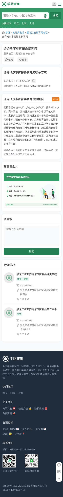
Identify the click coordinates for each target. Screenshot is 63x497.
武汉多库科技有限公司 (35, 486)
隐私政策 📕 (40, 408)
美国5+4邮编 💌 (11, 429)
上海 (31, 23)
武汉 (16, 23)
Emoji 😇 (7, 434)
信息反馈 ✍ (24, 408)
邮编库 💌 (41, 429)
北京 (24, 23)
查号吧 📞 (27, 429)
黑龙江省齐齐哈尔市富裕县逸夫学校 (36, 274)
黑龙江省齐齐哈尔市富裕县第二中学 (36, 309)
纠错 (55, 99)
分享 (23, 59)
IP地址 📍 (20, 434)
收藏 (9, 59)
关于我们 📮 (9, 408)
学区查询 (13, 4)
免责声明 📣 (9, 413)
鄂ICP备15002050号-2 (14, 490)
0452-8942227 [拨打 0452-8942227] (23, 80)
